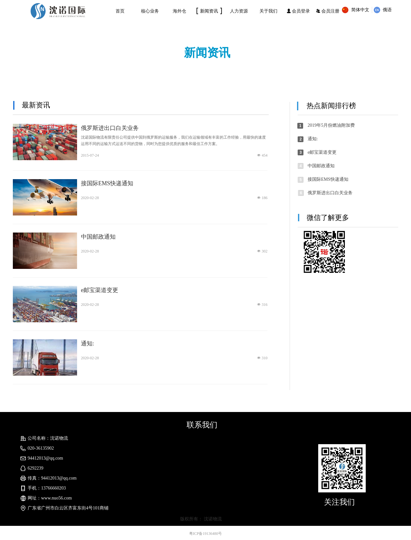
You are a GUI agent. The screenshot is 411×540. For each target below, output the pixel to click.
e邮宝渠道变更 (99, 290)
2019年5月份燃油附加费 (331, 125)
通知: (87, 343)
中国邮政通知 (98, 236)
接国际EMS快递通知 (107, 183)
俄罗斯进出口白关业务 (110, 128)
